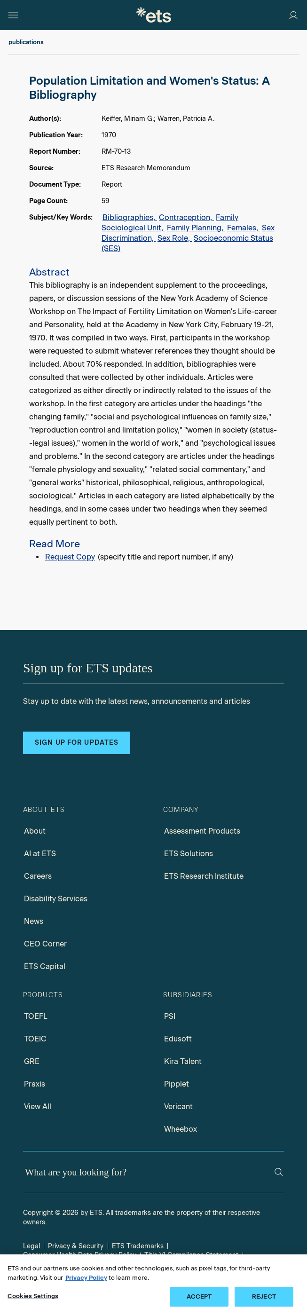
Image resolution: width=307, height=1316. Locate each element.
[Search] (279, 1172)
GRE (31, 1061)
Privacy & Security (75, 1246)
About (35, 831)
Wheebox (180, 1129)
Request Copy (70, 556)
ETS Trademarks (138, 1246)
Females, (243, 227)
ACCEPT (199, 1296)
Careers (38, 876)
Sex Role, (174, 238)
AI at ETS (40, 853)
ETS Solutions (188, 853)
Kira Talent (183, 1061)
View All (37, 1106)
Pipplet (176, 1084)
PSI (169, 1016)
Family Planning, (196, 227)
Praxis (34, 1084)
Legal (31, 1246)
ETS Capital (44, 966)
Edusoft (178, 1038)
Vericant (178, 1106)
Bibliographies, (129, 217)
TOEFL (35, 1016)
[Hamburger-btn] (13, 15)
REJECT (264, 1296)
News (33, 921)
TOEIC (35, 1038)
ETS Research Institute (204, 876)
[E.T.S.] (153, 15)
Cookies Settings (33, 1296)
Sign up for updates (76, 743)
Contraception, (186, 217)
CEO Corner (45, 943)
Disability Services (55, 898)
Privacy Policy (86, 1277)
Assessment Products (202, 831)
